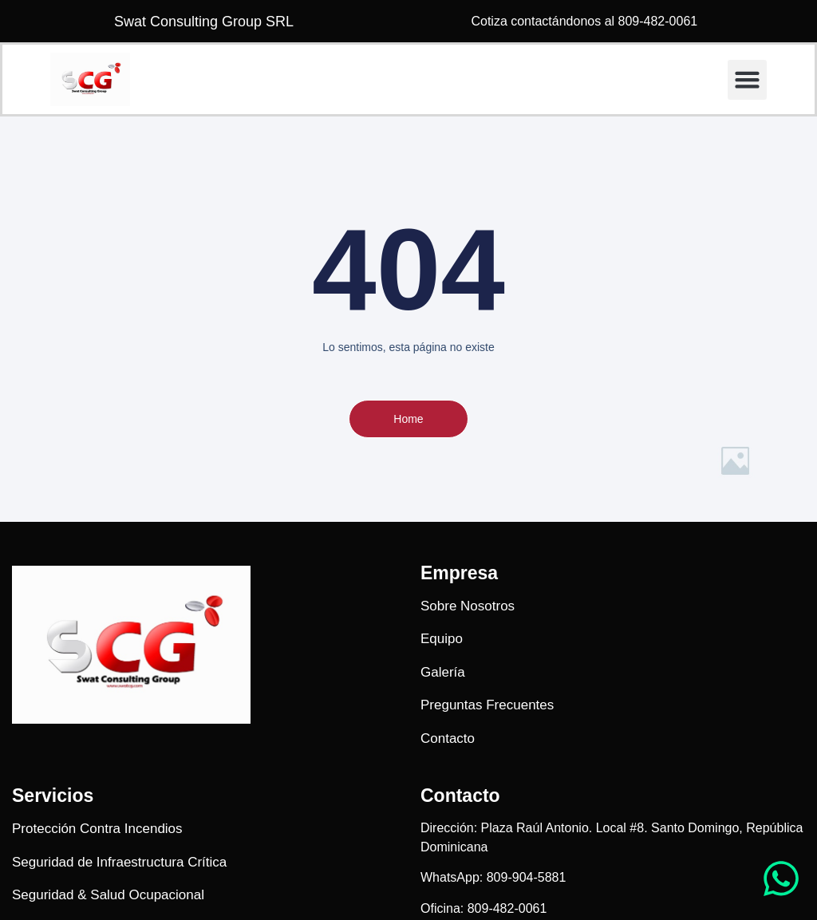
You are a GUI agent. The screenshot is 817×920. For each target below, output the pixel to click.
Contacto (460, 795)
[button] (748, 80)
